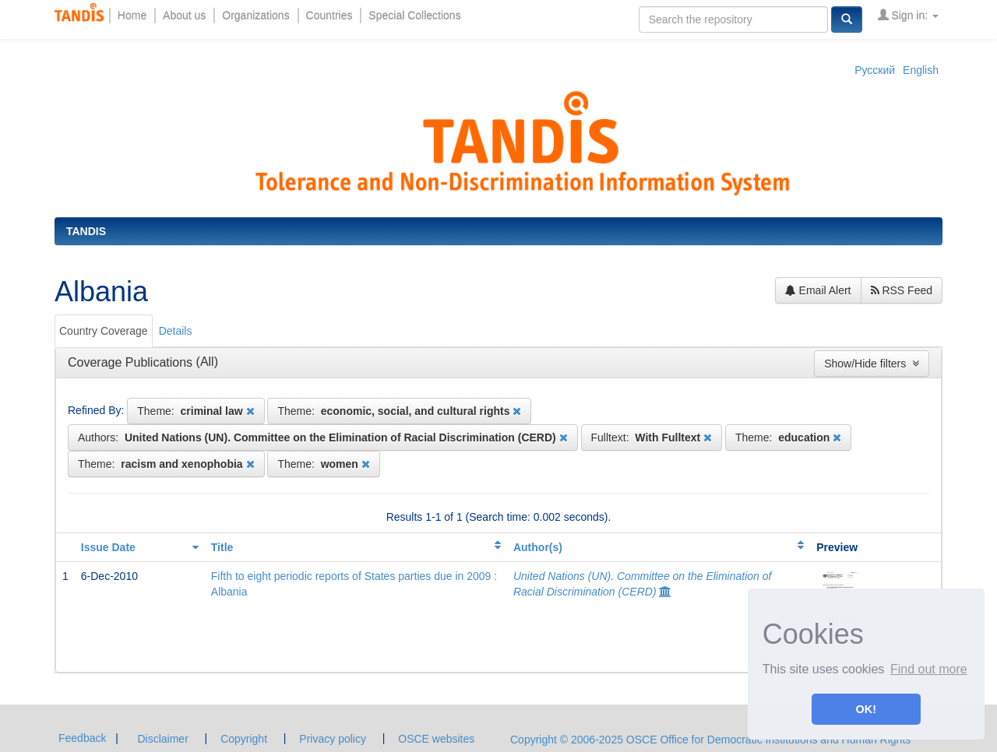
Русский (874, 70)
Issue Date (108, 547)
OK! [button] (866, 709)
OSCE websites (436, 739)
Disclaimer (162, 739)
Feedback (82, 738)
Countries (329, 15)
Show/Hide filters (871, 363)
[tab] (104, 331)
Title (222, 547)
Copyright (243, 739)
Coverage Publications (132, 362)
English (921, 70)
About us (184, 15)
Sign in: (908, 15)
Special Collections (414, 15)
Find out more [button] (928, 669)
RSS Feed (901, 290)
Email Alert (818, 290)
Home (132, 15)
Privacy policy (332, 739)
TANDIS (86, 231)
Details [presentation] (175, 331)
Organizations (255, 15)
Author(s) (537, 547)
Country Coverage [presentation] (103, 331)
